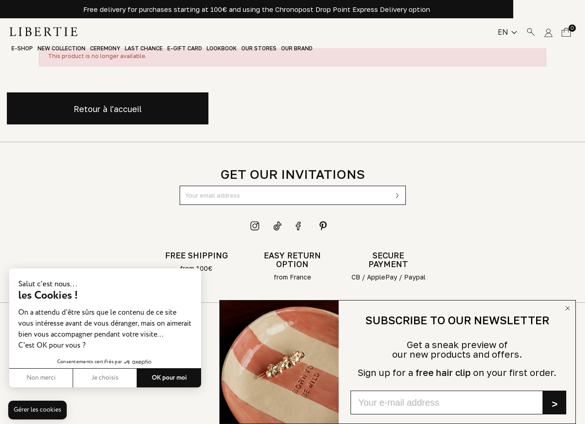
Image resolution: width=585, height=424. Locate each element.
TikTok (277, 226)
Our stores (259, 48)
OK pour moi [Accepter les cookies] (169, 377)
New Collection (61, 48)
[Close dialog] (567, 308)
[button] (37, 410)
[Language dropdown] (507, 32)
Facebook (300, 226)
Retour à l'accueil (108, 109)
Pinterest (323, 226)
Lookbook (222, 48)
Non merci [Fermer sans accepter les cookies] (41, 377)
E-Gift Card (184, 48)
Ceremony (105, 48)
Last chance (144, 48)
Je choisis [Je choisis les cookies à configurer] (105, 377)
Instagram (255, 226)
